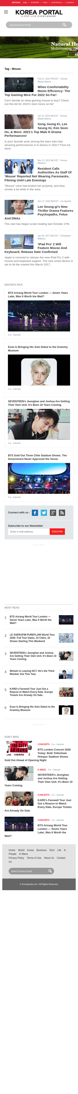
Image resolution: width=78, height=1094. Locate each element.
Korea (30, 850)
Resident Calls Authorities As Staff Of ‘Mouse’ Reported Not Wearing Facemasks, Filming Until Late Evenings (38, 174)
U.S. (25, 2)
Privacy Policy (16, 857)
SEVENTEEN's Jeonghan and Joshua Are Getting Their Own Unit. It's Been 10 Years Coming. (39, 403)
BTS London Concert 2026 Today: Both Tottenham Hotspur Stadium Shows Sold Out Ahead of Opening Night (38, 755)
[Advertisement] (39, 573)
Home (12, 850)
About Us (49, 857)
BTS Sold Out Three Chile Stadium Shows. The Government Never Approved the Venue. (37, 457)
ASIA (45, 2)
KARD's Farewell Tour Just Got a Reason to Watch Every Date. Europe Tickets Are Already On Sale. (31, 692)
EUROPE (35, 2)
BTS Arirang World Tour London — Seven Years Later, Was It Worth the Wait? (38, 294)
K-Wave (23, 854)
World (21, 850)
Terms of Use (34, 857)
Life (59, 850)
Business (42, 850)
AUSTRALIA (56, 2)
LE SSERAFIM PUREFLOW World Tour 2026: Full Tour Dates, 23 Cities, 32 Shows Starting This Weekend (32, 638)
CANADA (70, 2)
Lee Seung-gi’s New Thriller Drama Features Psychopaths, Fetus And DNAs (39, 212)
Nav (6, 12)
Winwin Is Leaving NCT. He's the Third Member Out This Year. (32, 673)
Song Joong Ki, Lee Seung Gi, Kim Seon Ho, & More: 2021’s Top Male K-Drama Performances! (36, 129)
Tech (51, 850)
